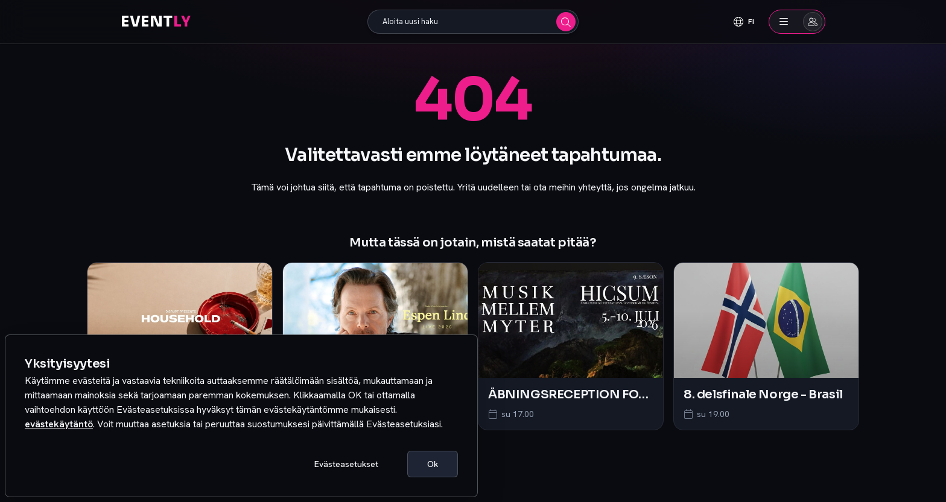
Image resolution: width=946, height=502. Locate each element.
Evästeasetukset (346, 464)
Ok (432, 464)
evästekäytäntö (59, 424)
